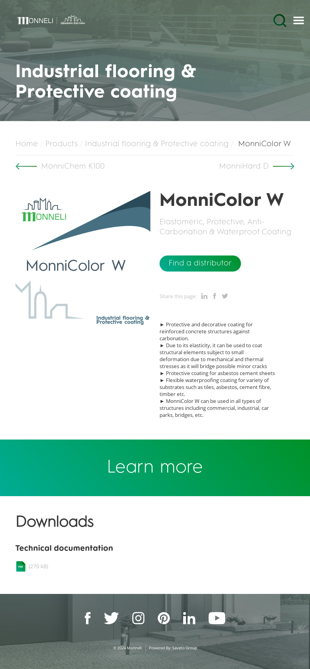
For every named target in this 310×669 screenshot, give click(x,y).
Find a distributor (200, 263)
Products (61, 144)
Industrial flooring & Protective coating (157, 144)
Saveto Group (184, 648)
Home (26, 144)
